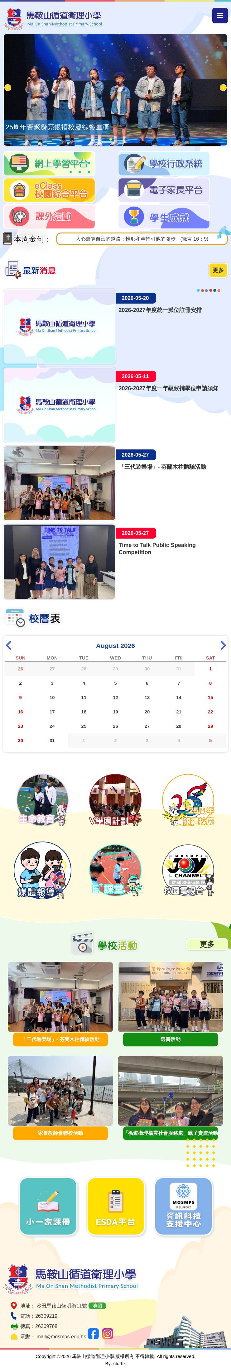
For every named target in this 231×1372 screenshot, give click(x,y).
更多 (218, 270)
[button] (105, 139)
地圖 (97, 1305)
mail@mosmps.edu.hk (61, 1336)
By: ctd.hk (115, 1363)
